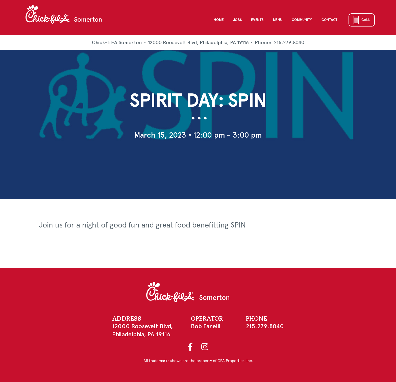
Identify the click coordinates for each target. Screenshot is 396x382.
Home (219, 20)
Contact (329, 20)
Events (257, 20)
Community (302, 20)
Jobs (237, 20)
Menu (277, 20)
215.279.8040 (289, 43)
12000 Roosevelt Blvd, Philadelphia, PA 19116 (198, 42)
